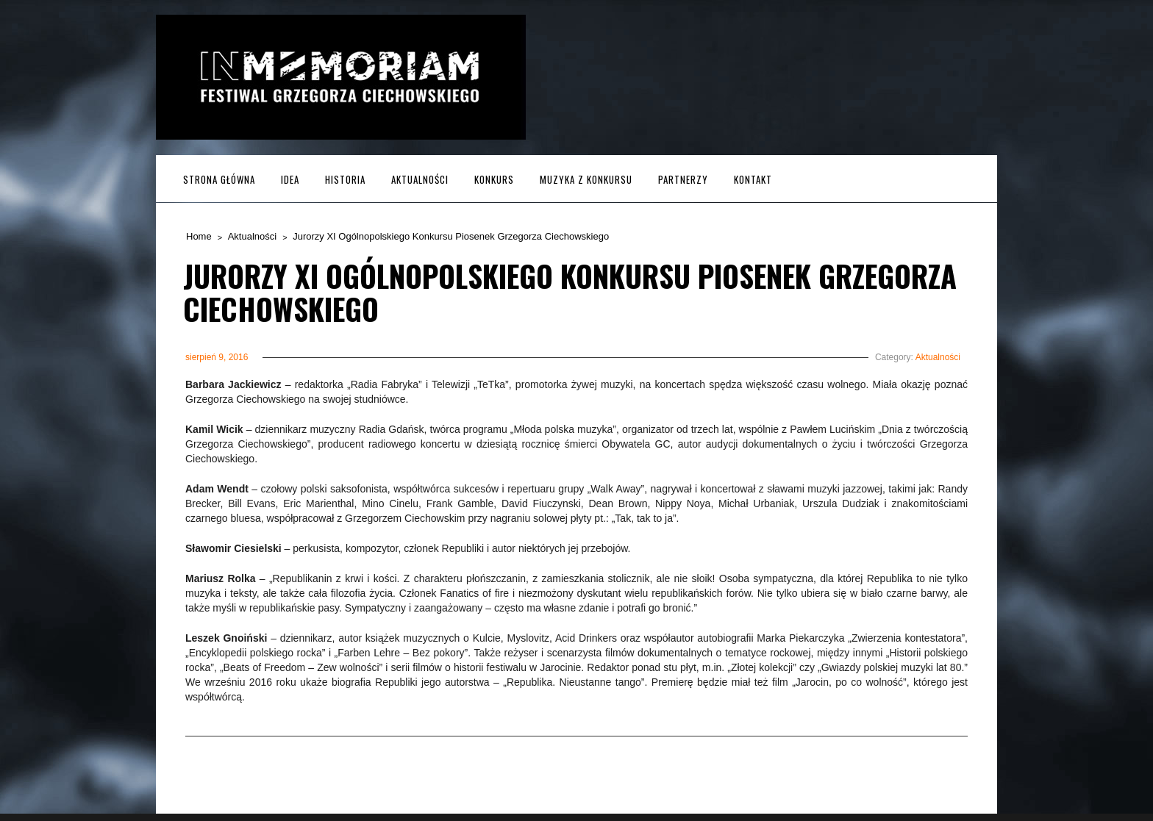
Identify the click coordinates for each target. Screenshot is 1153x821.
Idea (290, 179)
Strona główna (219, 179)
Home (199, 236)
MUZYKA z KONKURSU (586, 179)
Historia (345, 179)
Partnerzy (683, 179)
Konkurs (494, 179)
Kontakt (753, 179)
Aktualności (420, 179)
